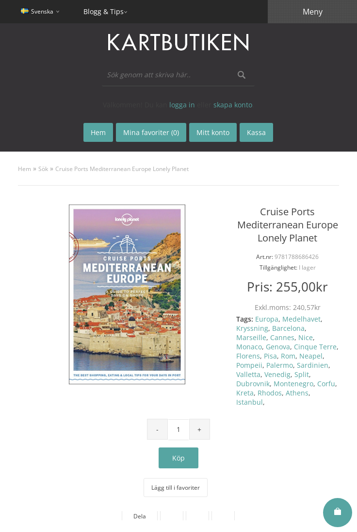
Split (301, 374)
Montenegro (293, 383)
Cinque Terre (315, 346)
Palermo (279, 365)
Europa (266, 319)
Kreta (245, 392)
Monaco (249, 346)
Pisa (270, 355)
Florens (248, 355)
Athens (297, 392)
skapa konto (232, 104)
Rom (288, 355)
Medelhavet (301, 319)
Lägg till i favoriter (175, 487)
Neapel (311, 355)
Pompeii (249, 365)
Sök (43, 169)
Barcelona (288, 328)
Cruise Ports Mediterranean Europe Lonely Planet (122, 169)
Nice (305, 337)
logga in (182, 104)
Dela (139, 516)
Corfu (326, 383)
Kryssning (252, 328)
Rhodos (270, 392)
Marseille (251, 337)
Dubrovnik (253, 383)
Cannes (282, 337)
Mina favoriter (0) (151, 132)
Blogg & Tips (103, 11)
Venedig (277, 374)
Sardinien (312, 365)
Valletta (248, 374)
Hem (24, 169)
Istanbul (249, 402)
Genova (278, 346)
